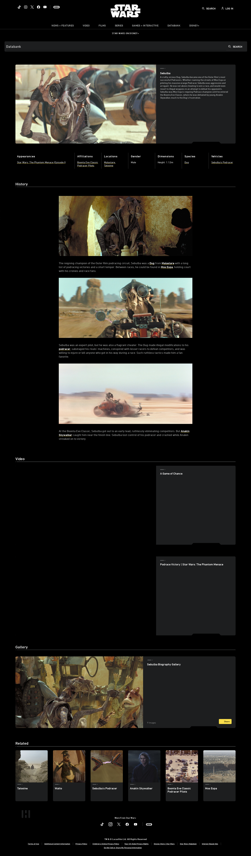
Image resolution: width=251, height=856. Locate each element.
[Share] (225, 721)
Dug (152, 263)
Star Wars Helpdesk (188, 844)
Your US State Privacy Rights (136, 844)
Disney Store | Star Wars (164, 844)
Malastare (168, 263)
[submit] (203, 8)
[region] (85, 505)
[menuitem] (86, 26)
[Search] (125, 46)
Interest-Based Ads (210, 844)
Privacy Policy (81, 844)
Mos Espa (167, 267)
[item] (62, 26)
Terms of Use (33, 844)
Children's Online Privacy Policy (105, 844)
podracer (64, 348)
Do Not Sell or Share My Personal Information (123, 847)
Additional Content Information (57, 844)
